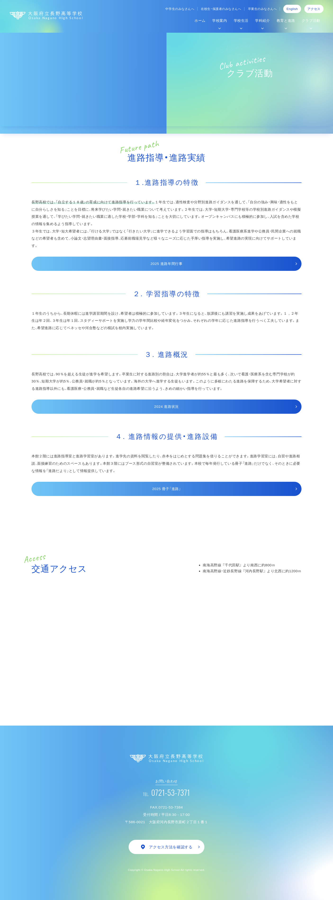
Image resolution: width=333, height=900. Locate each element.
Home (35, 107)
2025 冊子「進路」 (166, 489)
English (292, 9)
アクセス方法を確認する (170, 847)
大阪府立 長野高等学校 (166, 758)
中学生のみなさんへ (179, 9)
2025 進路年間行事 (166, 264)
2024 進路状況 (166, 407)
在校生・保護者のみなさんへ (221, 9)
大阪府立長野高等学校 (46, 15)
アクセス (313, 9)
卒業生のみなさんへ (262, 9)
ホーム (200, 20)
